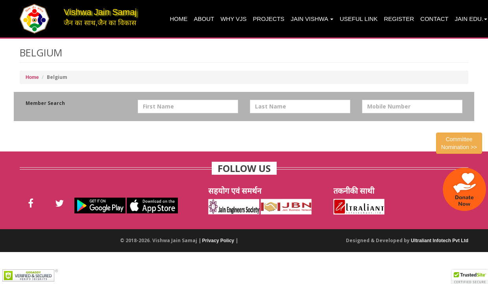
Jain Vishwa (312, 18)
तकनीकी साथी (353, 190)
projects (269, 18)
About (204, 18)
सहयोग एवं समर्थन (234, 190)
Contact (434, 18)
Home (179, 18)
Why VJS (233, 18)
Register (399, 18)
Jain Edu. (471, 18)
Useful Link (358, 18)
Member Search (45, 103)
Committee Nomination (459, 143)
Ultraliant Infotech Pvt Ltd (439, 240)
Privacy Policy (218, 240)
